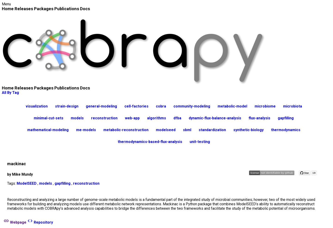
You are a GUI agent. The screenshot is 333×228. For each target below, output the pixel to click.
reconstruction (104, 118)
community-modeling (191, 106)
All (4, 92)
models (77, 118)
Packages (43, 8)
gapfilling (286, 118)
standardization (212, 130)
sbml (187, 130)
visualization (37, 106)
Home (8, 8)
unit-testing (200, 141)
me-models (86, 130)
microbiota (292, 106)
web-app (132, 118)
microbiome (265, 106)
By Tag (13, 92)
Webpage (14, 222)
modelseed (166, 130)
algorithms (156, 118)
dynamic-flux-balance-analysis (215, 118)
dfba (177, 118)
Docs (85, 8)
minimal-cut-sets (48, 118)
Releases (24, 8)
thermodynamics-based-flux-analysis (150, 141)
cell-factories (136, 106)
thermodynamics (285, 130)
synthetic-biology (248, 130)
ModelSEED (27, 183)
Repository (40, 222)
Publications (66, 8)
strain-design (66, 106)
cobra (161, 106)
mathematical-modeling (48, 130)
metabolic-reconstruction (125, 130)
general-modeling (101, 106)
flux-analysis (259, 118)
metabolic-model (232, 106)
